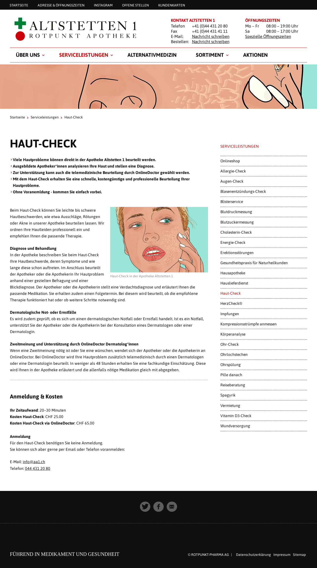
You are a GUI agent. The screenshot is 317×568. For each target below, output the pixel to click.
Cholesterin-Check (236, 232)
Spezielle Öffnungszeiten (268, 36)
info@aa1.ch (34, 461)
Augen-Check (231, 181)
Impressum (282, 554)
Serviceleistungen (83, 55)
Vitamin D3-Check (235, 415)
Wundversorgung (235, 426)
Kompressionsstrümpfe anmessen (248, 324)
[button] (145, 506)
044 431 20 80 (37, 468)
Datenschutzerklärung (253, 554)
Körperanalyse (232, 334)
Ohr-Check (229, 344)
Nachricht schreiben (210, 36)
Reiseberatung (232, 385)
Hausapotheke (232, 273)
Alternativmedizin (152, 55)
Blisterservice (231, 201)
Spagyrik (228, 395)
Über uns (28, 55)
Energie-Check (232, 242)
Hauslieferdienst (234, 283)
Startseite (19, 5)
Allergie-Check (233, 171)
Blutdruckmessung (236, 211)
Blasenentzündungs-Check (243, 191)
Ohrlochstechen (234, 354)
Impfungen (229, 314)
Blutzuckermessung (237, 222)
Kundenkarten (171, 5)
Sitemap (299, 554)
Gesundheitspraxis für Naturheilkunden (254, 262)
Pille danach (231, 374)
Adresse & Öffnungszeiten (61, 5)
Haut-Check (230, 293)
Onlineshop (230, 161)
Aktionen (255, 55)
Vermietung (230, 405)
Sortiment (210, 55)
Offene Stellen (135, 5)
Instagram (103, 5)
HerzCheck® (231, 303)
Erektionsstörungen (237, 252)
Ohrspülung (230, 364)
